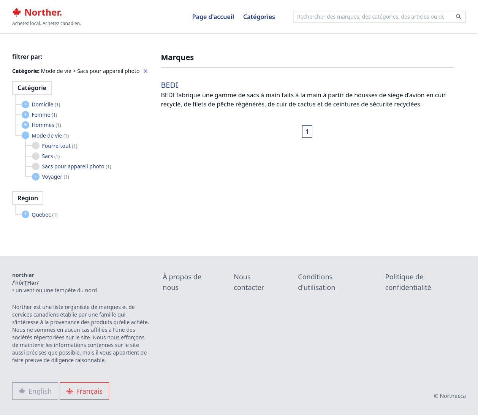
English (35, 391)
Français (84, 391)
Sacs (51, 156)
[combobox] (379, 16)
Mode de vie (50, 135)
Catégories (259, 17)
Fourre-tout (59, 145)
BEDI (169, 85)
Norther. (37, 12)
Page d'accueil (213, 17)
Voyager (55, 176)
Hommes (46, 124)
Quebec (44, 214)
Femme (44, 114)
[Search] (458, 16)
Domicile (46, 104)
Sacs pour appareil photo (76, 166)
